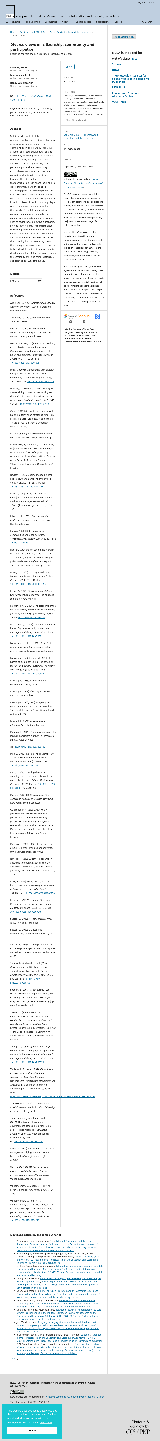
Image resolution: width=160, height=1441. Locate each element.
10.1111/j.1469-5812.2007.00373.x (28, 1062)
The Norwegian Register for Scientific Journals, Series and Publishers (130, 79)
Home (13, 32)
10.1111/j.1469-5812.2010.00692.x (28, 673)
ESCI (134, 58)
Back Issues (51, 21)
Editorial (85, 1334)
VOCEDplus (119, 102)
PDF (70, 66)
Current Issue (13, 21)
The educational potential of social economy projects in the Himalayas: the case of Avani (59, 1346)
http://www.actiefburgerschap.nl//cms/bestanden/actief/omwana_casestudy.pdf (52, 1096)
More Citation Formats (76, 120)
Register (141, 2)
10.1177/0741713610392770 (28, 1141)
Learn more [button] (46, 1422)
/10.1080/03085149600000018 (26, 911)
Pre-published (32, 21)
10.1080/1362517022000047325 (26, 486)
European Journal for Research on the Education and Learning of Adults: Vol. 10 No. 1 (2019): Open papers (58, 1261)
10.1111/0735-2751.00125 (40, 381)
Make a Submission (124, 36)
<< (11, 1358)
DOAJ (115, 70)
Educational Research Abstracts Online (125, 94)
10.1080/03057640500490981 (25, 362)
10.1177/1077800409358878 (34, 403)
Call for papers (83, 21)
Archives (24, 32)
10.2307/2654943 (19, 542)
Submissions (103, 21)
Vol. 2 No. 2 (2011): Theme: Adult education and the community (61, 32)
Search (147, 21)
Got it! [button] (32, 1430)
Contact (118, 21)
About (65, 21)
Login (151, 2)
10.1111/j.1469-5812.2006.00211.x (28, 636)
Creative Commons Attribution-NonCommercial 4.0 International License (83, 183)
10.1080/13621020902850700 (30, 746)
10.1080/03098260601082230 (39, 893)
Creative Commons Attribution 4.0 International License (75, 1396)
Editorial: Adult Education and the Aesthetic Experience (69, 1290)
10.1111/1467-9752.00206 (31, 617)
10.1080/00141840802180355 (25, 765)
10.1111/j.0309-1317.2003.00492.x (28, 583)
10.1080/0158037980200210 (24, 1220)
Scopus (116, 64)
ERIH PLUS (118, 87)
